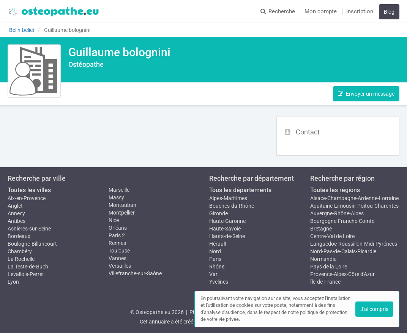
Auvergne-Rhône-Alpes (337, 213)
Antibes (16, 221)
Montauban (122, 205)
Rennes (117, 243)
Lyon (13, 282)
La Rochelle (21, 259)
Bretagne (321, 229)
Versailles (120, 266)
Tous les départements (240, 190)
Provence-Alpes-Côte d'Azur (342, 274)
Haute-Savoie (225, 229)
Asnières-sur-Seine (29, 229)
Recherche (277, 11)
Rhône (216, 267)
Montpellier (122, 213)
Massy (116, 197)
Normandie (323, 259)
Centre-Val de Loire (332, 236)
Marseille (119, 190)
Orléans (118, 228)
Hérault (218, 244)
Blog (389, 12)
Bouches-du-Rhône (231, 206)
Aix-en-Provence (27, 198)
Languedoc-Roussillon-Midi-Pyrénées (353, 244)
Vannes (117, 258)
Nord (215, 251)
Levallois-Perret (26, 274)
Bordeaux (19, 236)
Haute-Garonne (227, 221)
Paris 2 (117, 235)
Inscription (359, 11)
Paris (215, 259)
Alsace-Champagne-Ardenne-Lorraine (354, 198)
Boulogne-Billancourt (32, 244)
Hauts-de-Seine (227, 236)
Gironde (218, 213)
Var (213, 274)
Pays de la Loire (328, 267)
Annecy (16, 213)
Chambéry (20, 251)
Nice (114, 220)
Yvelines (218, 282)
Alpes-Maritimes (228, 198)
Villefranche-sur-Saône (135, 273)
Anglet (15, 206)
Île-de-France (325, 282)
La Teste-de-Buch (28, 267)
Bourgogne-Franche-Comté (342, 221)
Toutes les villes (29, 190)
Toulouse (119, 251)
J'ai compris (374, 309)
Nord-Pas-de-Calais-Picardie (343, 251)
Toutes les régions (335, 190)
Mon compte (320, 11)
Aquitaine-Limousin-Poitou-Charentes (354, 206)
